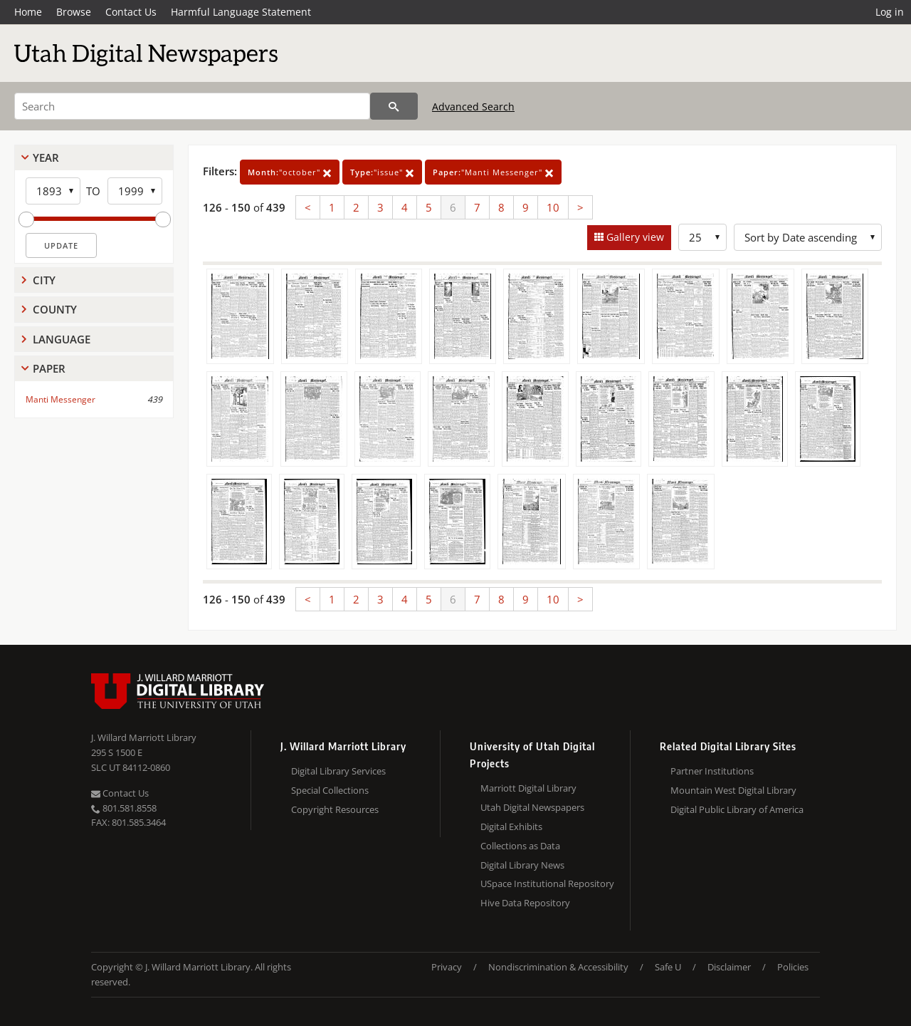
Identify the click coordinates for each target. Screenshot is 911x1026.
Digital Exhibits (511, 826)
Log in (889, 12)
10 (553, 207)
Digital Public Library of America (737, 809)
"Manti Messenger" (493, 172)
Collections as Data (520, 845)
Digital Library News (522, 865)
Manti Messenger (60, 399)
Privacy (446, 966)
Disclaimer (729, 966)
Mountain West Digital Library (733, 790)
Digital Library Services (338, 771)
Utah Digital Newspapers (532, 807)
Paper (49, 368)
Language (61, 339)
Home (28, 12)
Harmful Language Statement (241, 12)
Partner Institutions (712, 771)
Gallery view (634, 237)
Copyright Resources (335, 809)
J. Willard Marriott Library (143, 737)
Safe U (668, 966)
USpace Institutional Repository (547, 883)
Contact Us (131, 12)
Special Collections (330, 790)
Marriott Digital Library (528, 788)
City (44, 280)
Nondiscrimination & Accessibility (558, 966)
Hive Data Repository (525, 902)
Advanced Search (473, 106)
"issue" (382, 172)
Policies (793, 966)
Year (46, 157)
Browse (73, 12)
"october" (290, 172)
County (55, 309)
